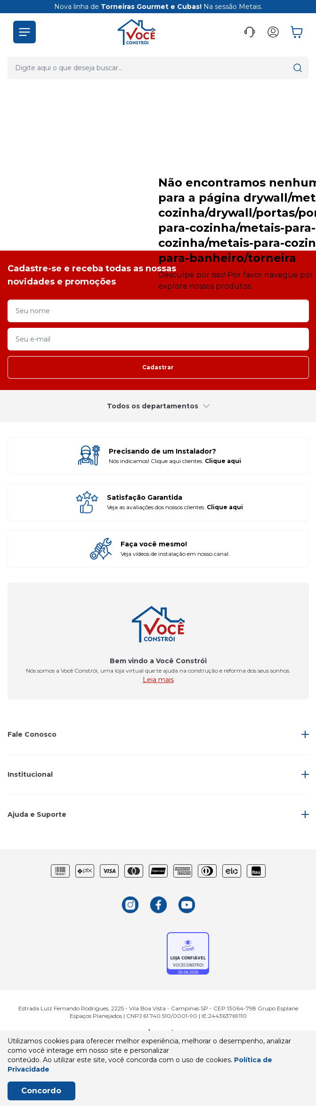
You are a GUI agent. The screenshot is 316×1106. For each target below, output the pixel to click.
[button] (24, 32)
